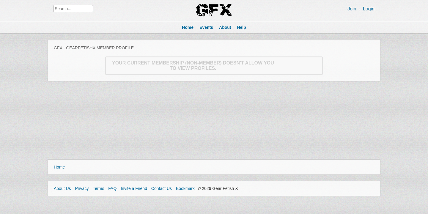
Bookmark (185, 188)
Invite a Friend (134, 188)
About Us (62, 188)
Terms (98, 188)
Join (351, 8)
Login (368, 8)
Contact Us (161, 188)
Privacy (82, 188)
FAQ (112, 188)
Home (59, 167)
